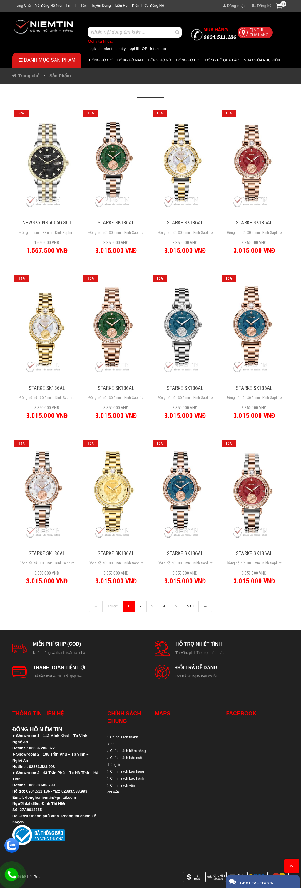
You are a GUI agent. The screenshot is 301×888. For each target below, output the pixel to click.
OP (144, 48)
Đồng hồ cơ (100, 60)
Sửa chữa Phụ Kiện (262, 60)
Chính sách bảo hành (127, 778)
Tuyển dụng (101, 6)
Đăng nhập (234, 6)
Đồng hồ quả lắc (222, 60)
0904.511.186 (219, 33)
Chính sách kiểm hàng (128, 751)
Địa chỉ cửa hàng (254, 32)
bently (120, 48)
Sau (190, 606)
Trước (112, 606)
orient (107, 48)
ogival (95, 48)
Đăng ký (261, 6)
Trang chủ (22, 6)
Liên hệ (121, 6)
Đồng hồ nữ (159, 60)
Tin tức (81, 6)
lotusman (158, 48)
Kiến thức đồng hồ (148, 6)
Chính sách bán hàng (127, 771)
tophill (134, 48)
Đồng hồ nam (130, 60)
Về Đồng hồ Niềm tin (52, 6)
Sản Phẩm (60, 75)
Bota (37, 876)
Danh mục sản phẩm (47, 60)
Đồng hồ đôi (188, 60)
